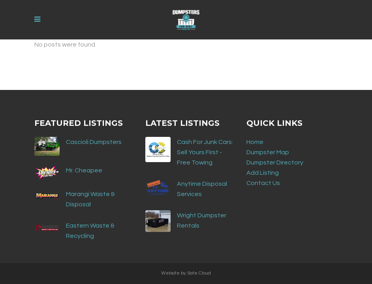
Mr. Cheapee (84, 170)
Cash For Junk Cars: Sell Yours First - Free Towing (205, 152)
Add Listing (262, 173)
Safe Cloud (199, 273)
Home (254, 142)
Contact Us (263, 183)
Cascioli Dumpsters (94, 142)
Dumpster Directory (274, 162)
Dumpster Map (267, 152)
